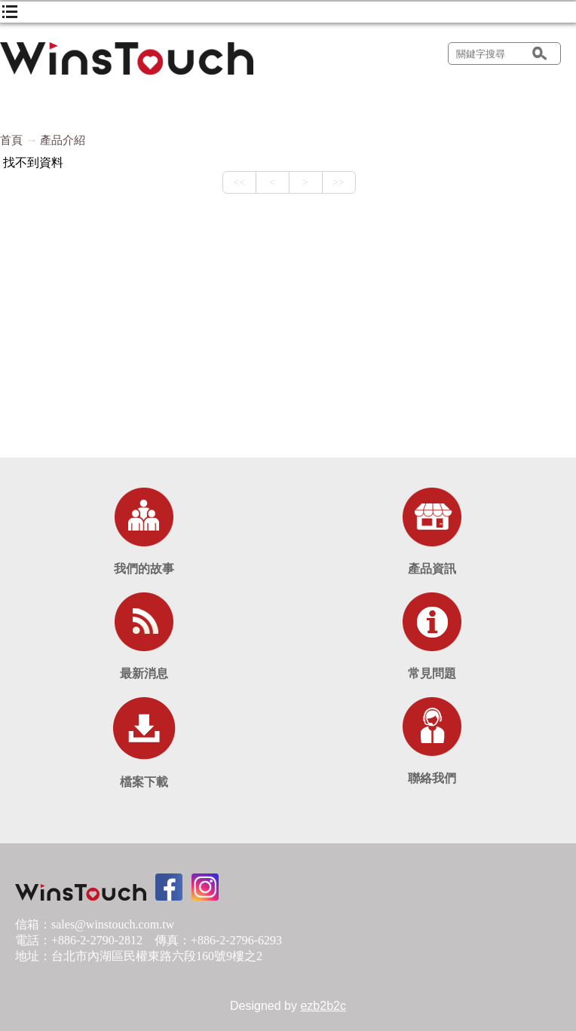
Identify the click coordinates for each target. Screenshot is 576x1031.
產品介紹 (62, 139)
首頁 (11, 139)
